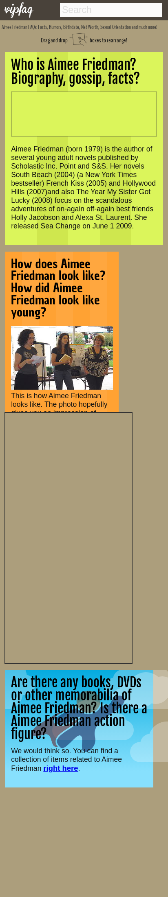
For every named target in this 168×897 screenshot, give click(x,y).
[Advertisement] (68, 537)
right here (60, 768)
